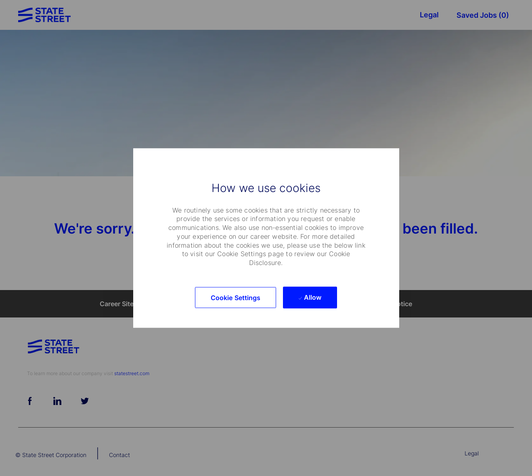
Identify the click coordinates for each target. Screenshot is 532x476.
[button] (235, 297)
